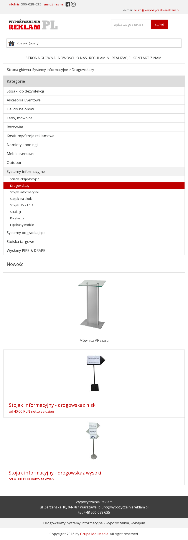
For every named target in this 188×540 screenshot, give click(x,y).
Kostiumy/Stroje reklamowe (30, 135)
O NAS (81, 58)
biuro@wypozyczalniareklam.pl (156, 10)
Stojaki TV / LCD (21, 205)
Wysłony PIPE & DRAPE (26, 250)
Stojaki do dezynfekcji (25, 91)
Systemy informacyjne (50, 69)
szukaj (159, 24)
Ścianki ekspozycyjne (24, 179)
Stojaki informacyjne (24, 192)
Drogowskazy (19, 185)
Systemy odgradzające (26, 232)
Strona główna (19, 69)
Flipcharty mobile (22, 225)
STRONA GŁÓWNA (41, 58)
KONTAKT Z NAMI (148, 58)
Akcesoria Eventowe (24, 100)
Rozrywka (15, 126)
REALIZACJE (121, 58)
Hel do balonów (20, 108)
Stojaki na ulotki (21, 199)
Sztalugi (15, 212)
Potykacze (17, 218)
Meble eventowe (21, 153)
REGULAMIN (99, 58)
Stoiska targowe (20, 241)
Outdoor (14, 162)
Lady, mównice (19, 117)
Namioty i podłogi (22, 144)
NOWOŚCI (66, 58)
